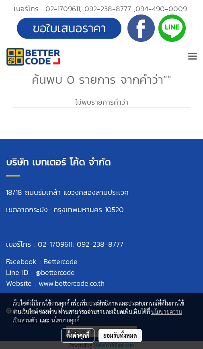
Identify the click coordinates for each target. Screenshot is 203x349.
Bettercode (60, 261)
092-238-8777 (107, 8)
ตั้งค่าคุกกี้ (77, 335)
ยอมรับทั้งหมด (120, 335)
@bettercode (55, 272)
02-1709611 (62, 8)
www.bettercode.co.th (72, 283)
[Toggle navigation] (192, 57)
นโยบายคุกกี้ (65, 320)
